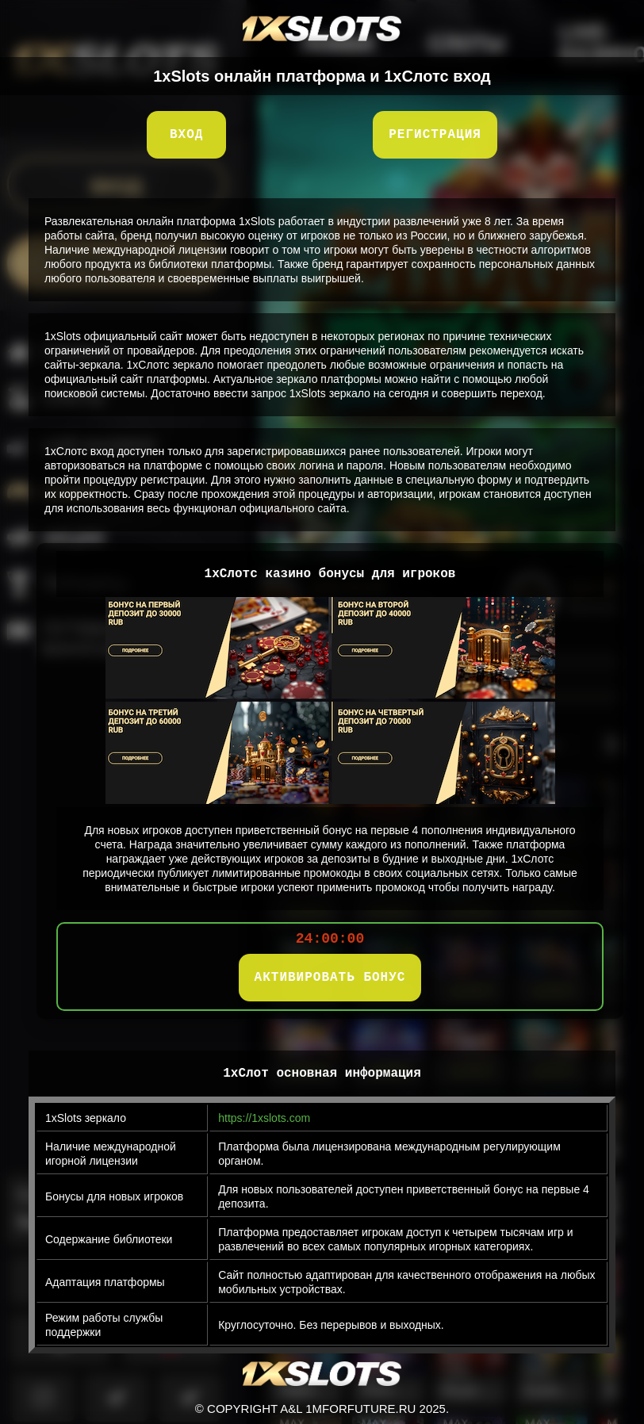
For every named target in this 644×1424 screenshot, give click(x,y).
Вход (186, 135)
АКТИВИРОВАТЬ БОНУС (330, 977)
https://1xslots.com (264, 1118)
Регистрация (435, 135)
